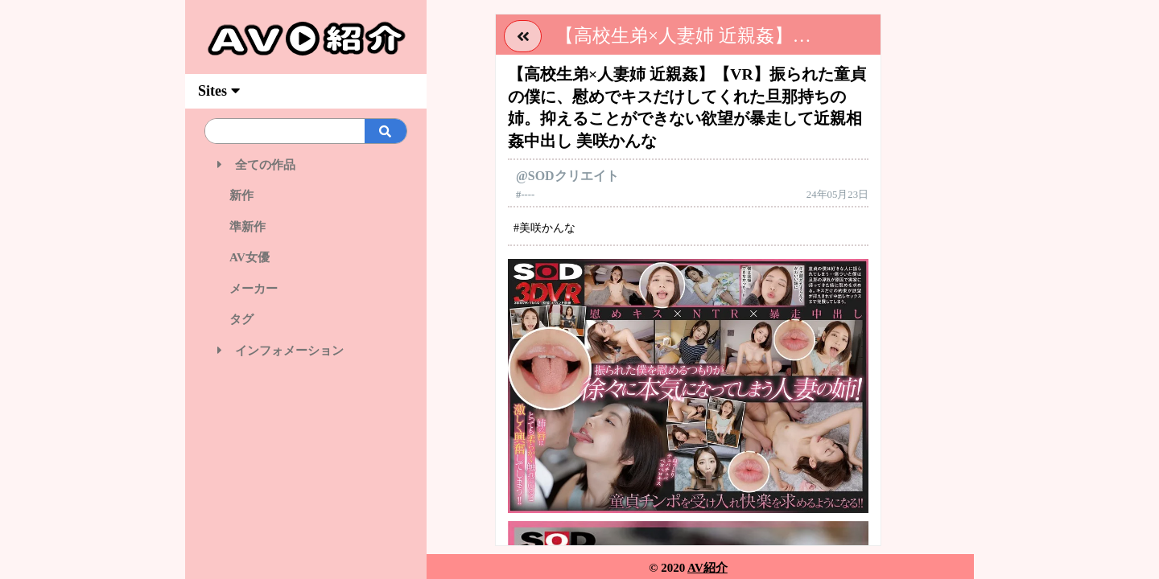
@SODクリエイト (567, 176)
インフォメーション (280, 350)
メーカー (247, 288)
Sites (219, 91)
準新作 (241, 226)
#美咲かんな (544, 228)
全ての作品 (256, 164)
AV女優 (243, 257)
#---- (525, 194)
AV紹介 (707, 567)
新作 (235, 195)
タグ (235, 319)
